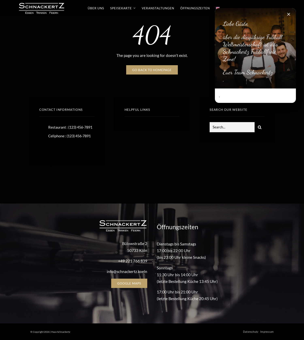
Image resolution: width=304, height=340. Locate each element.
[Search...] (232, 128)
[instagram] (66, 149)
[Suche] (260, 128)
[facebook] (43, 149)
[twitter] (55, 149)
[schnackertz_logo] (41, 3)
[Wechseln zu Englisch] (218, 8)
